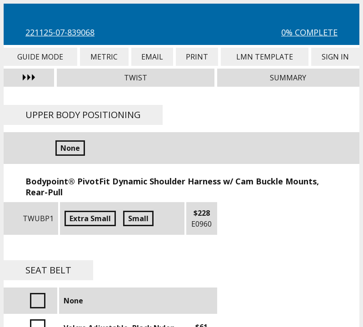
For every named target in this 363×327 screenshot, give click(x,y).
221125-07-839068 (59, 32)
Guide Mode (40, 57)
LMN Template (264, 57)
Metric (104, 57)
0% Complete (309, 32)
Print (197, 57)
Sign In (335, 57)
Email (152, 57)
